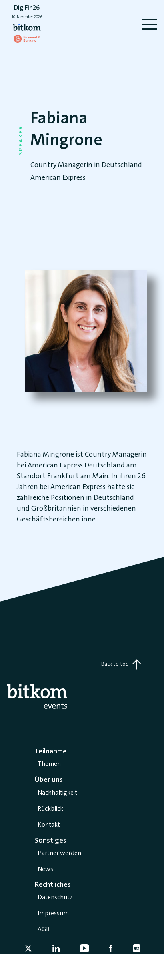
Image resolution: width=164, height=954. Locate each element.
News (45, 869)
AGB (44, 929)
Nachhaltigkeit (57, 792)
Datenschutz (55, 897)
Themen (49, 763)
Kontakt (49, 824)
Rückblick (50, 808)
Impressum (53, 913)
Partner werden (59, 853)
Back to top (121, 664)
